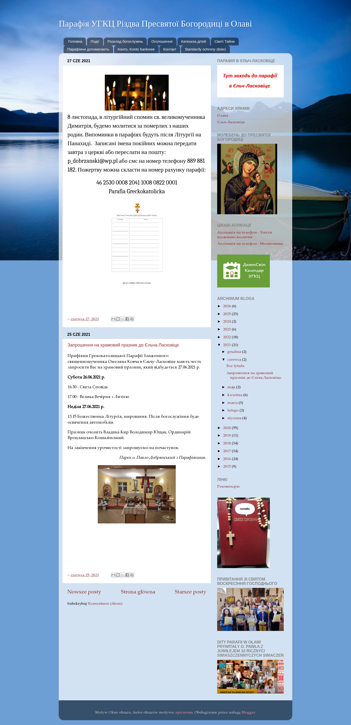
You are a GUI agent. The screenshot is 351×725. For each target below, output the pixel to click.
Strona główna (138, 592)
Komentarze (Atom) (105, 604)
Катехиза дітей (193, 41)
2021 (227, 345)
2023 (227, 329)
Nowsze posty (84, 592)
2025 (227, 314)
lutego (233, 410)
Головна (75, 41)
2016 (227, 459)
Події (95, 41)
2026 (227, 306)
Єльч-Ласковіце (231, 122)
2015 (227, 467)
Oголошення (162, 41)
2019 (227, 436)
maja (231, 387)
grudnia (234, 352)
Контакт (169, 49)
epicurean (184, 713)
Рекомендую (228, 487)
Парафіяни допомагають (88, 49)
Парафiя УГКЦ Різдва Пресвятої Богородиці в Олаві (155, 24)
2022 (227, 337)
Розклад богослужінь (125, 41)
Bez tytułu (235, 366)
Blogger (248, 713)
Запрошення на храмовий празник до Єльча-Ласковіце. (124, 345)
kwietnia (235, 395)
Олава (222, 116)
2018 (227, 443)
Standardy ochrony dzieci (205, 49)
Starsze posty (190, 592)
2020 (227, 428)
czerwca (234, 360)
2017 (227, 451)
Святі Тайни (224, 41)
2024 (227, 322)
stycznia (234, 418)
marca (233, 403)
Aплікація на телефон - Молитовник (250, 244)
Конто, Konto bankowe (136, 49)
